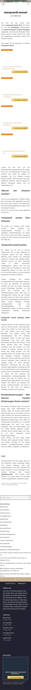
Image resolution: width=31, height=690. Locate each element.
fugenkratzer (4, 519)
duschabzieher (5, 543)
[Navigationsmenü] (3, 4)
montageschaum (5, 516)
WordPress (20, 688)
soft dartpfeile (4, 537)
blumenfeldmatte (5, 522)
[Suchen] (28, 4)
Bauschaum (4, 507)
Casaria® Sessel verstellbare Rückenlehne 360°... (12, 68)
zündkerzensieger (6, 546)
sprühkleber (4, 525)
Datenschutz (10, 583)
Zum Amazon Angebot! (21, 71)
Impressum (22, 583)
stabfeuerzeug (5, 531)
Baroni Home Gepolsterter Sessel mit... (14, 152)
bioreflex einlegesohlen (7, 534)
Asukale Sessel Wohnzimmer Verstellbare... (12, 96)
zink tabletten (4, 510)
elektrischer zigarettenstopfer (10, 549)
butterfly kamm (5, 513)
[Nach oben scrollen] (15, 579)
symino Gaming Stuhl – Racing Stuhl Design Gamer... (15, 672)
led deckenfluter (5, 528)
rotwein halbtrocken (6, 540)
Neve (3, 688)
